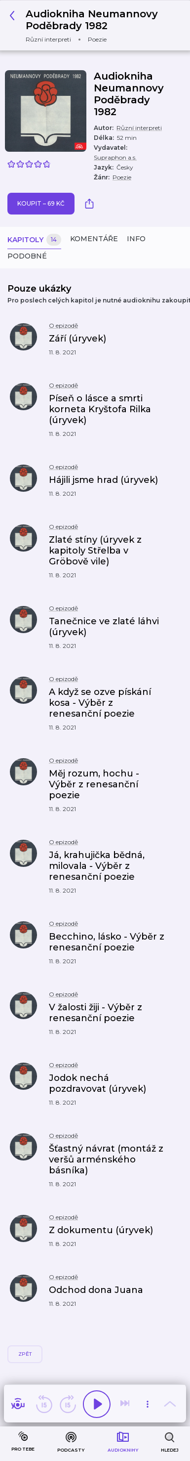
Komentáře (94, 238)
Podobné (27, 256)
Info (136, 238)
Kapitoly (34, 240)
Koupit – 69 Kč (41, 203)
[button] (84, 344)
